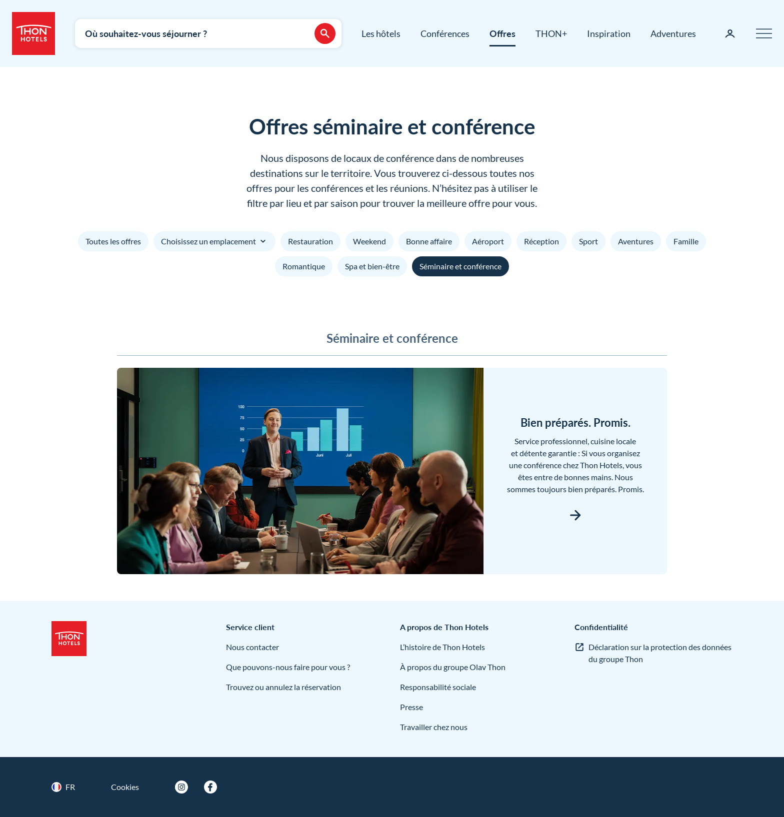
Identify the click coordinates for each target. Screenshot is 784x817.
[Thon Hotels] (33, 33)
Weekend (369, 241)
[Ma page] (730, 33)
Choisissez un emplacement (214, 241)
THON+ (551, 33)
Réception (541, 241)
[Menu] (764, 33)
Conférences (445, 33)
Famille (686, 241)
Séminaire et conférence (461, 266)
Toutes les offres (113, 241)
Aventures (636, 241)
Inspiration (608, 33)
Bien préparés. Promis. (575, 422)
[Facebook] (210, 787)
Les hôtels (381, 33)
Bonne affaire (429, 241)
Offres (503, 33)
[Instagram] (181, 787)
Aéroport (488, 241)
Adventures (673, 33)
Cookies (125, 787)
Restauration (310, 241)
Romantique (303, 266)
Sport (588, 241)
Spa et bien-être (372, 266)
